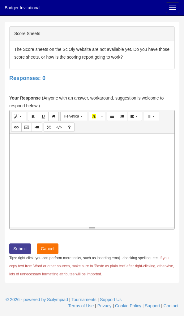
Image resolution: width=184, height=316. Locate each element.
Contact (171, 305)
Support (152, 305)
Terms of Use (81, 305)
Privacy (104, 305)
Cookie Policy (128, 305)
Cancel (47, 248)
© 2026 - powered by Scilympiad (37, 299)
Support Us (111, 299)
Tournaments (83, 299)
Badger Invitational (23, 7)
